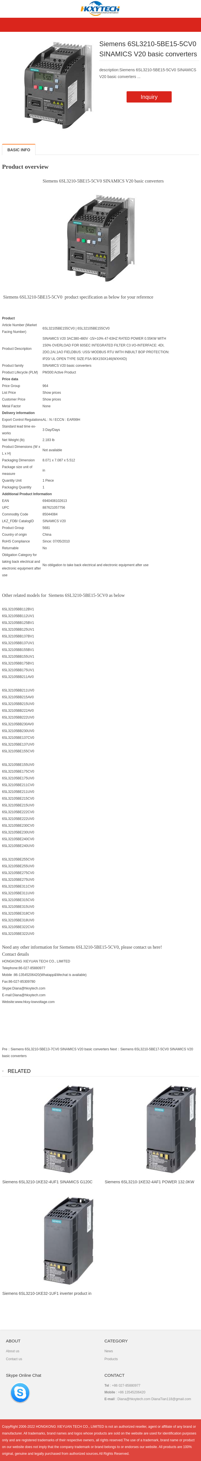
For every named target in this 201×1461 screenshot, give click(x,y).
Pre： (6, 1049)
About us (12, 1351)
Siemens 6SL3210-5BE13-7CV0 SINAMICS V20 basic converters (60, 1049)
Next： (115, 1049)
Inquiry (149, 97)
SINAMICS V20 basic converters (67, 366)
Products (111, 1359)
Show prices (52, 393)
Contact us (14, 1359)
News (108, 1351)
